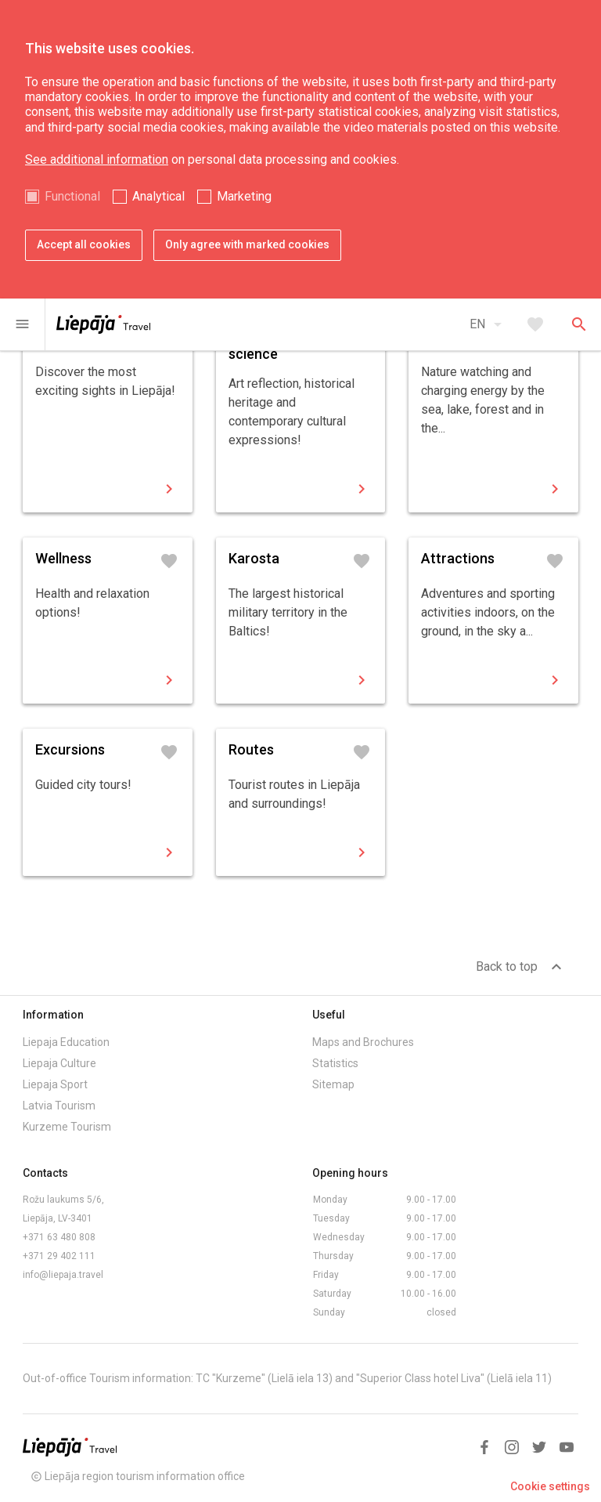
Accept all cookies (84, 244)
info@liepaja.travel (63, 1274)
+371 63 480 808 (59, 1237)
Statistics (335, 1063)
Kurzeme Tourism (67, 1126)
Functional (72, 196)
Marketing (244, 196)
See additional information (96, 159)
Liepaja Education (66, 1042)
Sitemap (333, 1084)
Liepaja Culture (59, 1063)
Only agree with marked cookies (247, 244)
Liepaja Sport (55, 1084)
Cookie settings (550, 1486)
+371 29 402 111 (59, 1255)
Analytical (158, 196)
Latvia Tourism (59, 1105)
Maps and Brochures (363, 1042)
